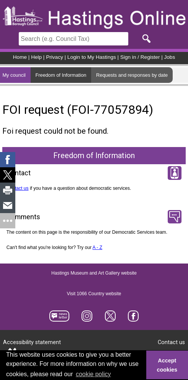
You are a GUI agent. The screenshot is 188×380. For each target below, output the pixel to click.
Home (20, 57)
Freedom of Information (60, 75)
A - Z (98, 247)
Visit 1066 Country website (94, 293)
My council (13, 75)
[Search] (73, 38)
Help (36, 57)
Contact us (18, 188)
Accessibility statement (32, 342)
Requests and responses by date (132, 75)
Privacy (54, 57)
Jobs (169, 57)
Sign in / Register (140, 57)
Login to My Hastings (91, 57)
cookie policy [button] (93, 374)
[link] (7, 159)
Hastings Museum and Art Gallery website (94, 273)
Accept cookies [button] (167, 365)
